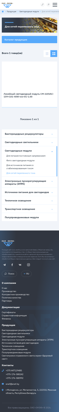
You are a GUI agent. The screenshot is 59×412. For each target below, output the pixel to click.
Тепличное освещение (18, 200)
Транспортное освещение (20, 208)
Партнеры (7, 300)
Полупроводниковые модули (22, 217)
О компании (9, 282)
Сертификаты (9, 312)
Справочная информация (14, 315)
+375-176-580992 (14, 378)
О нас (4, 288)
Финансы (6, 318)
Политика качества (11, 297)
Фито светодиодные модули (20, 160)
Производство (9, 291)
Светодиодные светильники (21, 142)
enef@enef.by (12, 384)
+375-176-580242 (14, 374)
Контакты (7, 365)
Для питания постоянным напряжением (26, 155)
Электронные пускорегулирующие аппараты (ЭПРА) (25, 182)
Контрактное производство (15, 294)
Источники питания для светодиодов (27, 192)
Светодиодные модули (29, 11)
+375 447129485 (14, 370)
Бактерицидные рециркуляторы (24, 133)
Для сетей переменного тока (20, 173)
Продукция (12, 11)
